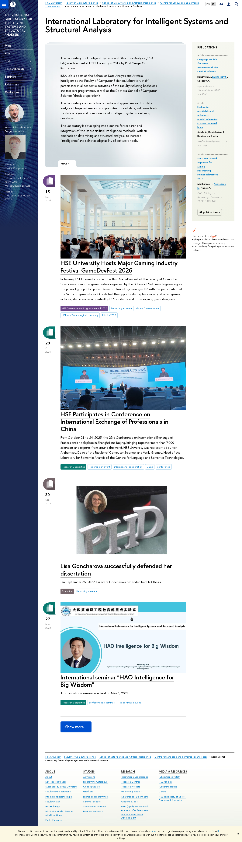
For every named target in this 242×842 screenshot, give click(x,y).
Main (8, 45)
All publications (210, 212)
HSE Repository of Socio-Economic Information (172, 798)
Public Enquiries (53, 820)
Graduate (88, 791)
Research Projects (130, 786)
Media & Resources (173, 771)
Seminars (10, 76)
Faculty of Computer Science (80, 756)
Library (162, 791)
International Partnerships (58, 796)
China (150, 466)
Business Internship (93, 811)
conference (163, 466)
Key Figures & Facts (55, 781)
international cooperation (128, 466)
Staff (8, 61)
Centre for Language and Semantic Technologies (180, 756)
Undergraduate (91, 786)
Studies (89, 771)
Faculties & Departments (58, 791)
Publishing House (168, 786)
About (9, 53)
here (154, 831)
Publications (12, 84)
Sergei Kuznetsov (14, 131)
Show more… (76, 726)
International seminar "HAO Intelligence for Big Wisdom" (117, 681)
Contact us (12, 92)
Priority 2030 (109, 315)
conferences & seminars (102, 702)
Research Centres (130, 781)
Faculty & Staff (52, 801)
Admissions (89, 776)
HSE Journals (165, 781)
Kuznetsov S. (219, 76)
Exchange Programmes (95, 796)
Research (128, 771)
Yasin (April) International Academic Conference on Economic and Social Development (135, 812)
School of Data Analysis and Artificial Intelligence (125, 756)
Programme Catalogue (95, 781)
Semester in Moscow (94, 806)
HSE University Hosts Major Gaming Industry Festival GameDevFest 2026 (119, 266)
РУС (208, 4)
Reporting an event (121, 308)
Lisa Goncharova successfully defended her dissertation (116, 569)
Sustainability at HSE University (61, 786)
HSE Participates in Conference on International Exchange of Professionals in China (114, 421)
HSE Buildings (52, 806)
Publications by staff (169, 776)
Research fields (14, 69)
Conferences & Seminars (134, 796)
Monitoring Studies (131, 791)
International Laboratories (134, 776)
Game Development (147, 308)
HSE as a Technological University (80, 315)
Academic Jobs (129, 801)
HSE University (53, 756)
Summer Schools (92, 801)
